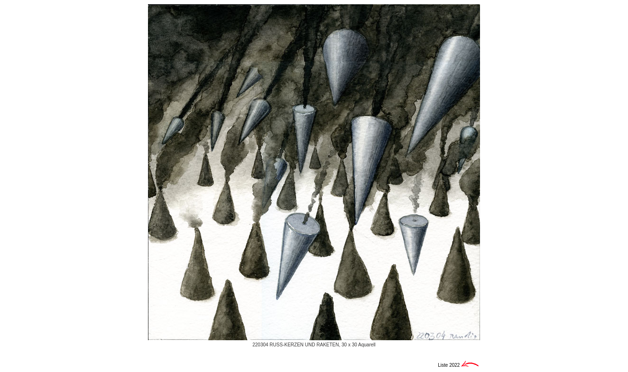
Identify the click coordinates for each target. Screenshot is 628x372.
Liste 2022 (449, 365)
